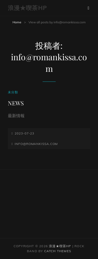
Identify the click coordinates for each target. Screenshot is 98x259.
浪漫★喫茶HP (27, 8)
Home (17, 22)
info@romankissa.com (36, 144)
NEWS (16, 103)
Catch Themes (57, 251)
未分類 (13, 92)
